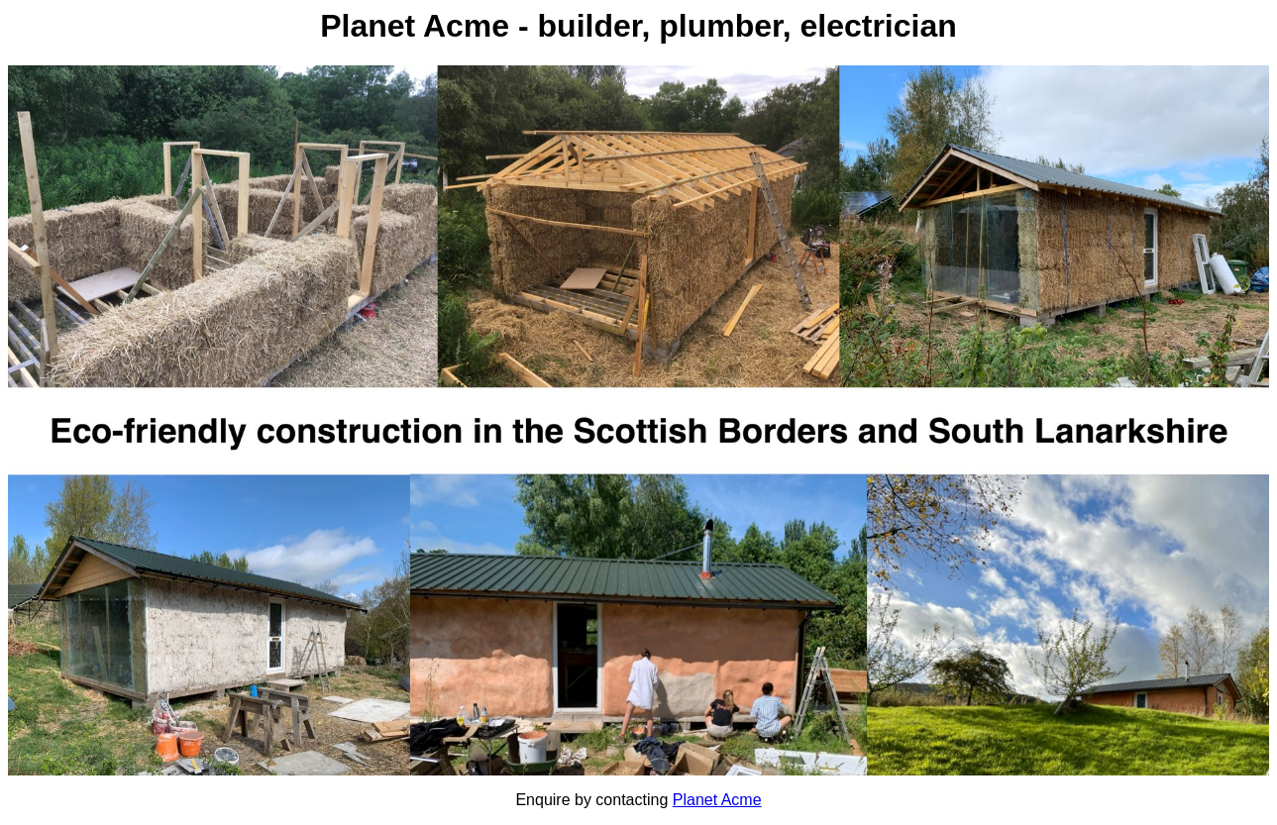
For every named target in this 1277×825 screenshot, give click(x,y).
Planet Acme (717, 799)
